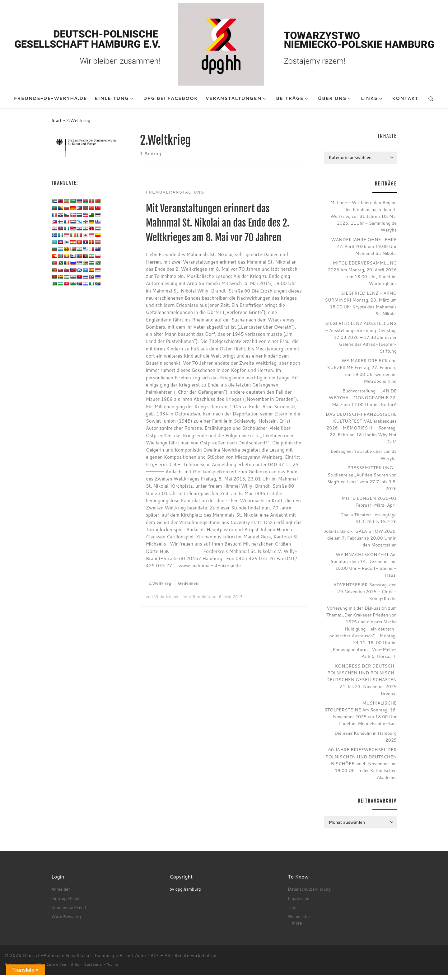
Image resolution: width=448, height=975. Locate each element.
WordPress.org (66, 916)
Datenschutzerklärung (309, 889)
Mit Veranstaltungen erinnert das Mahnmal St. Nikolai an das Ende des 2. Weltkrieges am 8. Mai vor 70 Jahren (217, 223)
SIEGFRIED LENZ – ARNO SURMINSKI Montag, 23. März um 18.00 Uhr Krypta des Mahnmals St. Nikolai (361, 303)
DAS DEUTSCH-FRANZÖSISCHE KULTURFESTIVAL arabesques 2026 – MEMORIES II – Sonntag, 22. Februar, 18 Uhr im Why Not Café (361, 428)
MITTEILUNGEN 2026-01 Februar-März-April (369, 501)
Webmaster (299, 916)
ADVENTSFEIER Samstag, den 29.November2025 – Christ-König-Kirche (365, 591)
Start (56, 120)
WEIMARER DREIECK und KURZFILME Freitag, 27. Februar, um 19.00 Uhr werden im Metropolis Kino (362, 370)
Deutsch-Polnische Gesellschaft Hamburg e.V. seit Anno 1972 (91, 955)
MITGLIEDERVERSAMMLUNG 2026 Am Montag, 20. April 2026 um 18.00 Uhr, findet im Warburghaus (362, 273)
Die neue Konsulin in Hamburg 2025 (365, 736)
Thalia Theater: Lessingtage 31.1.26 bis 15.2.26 (369, 518)
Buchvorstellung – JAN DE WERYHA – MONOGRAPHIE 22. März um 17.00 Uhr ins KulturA (363, 397)
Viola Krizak (166, 597)
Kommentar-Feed (68, 907)
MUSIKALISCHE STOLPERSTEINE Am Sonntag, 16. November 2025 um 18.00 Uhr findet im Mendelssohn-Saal (360, 713)
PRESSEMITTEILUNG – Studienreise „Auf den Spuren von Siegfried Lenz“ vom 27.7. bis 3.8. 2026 (362, 477)
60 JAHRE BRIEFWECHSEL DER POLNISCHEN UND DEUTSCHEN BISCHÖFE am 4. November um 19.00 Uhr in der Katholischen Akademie (361, 763)
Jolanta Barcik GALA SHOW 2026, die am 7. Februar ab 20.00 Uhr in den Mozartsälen (360, 538)
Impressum (298, 898)
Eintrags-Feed (65, 898)
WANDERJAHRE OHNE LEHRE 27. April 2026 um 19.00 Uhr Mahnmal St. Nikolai (364, 246)
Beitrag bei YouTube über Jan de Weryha (363, 454)
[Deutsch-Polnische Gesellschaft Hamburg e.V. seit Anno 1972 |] (224, 43)
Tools (293, 907)
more (297, 923)
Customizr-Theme (101, 964)
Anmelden (61, 889)
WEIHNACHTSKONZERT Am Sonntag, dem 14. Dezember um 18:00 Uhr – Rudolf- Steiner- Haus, (363, 564)
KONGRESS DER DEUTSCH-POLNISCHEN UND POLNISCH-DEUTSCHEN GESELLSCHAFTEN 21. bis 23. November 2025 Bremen (361, 679)
